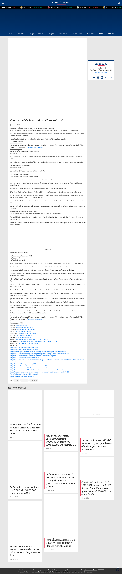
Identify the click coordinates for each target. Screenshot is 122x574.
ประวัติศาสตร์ (90, 34)
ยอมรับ (101, 571)
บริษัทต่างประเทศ (77, 34)
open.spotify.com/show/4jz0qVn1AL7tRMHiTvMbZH (32, 339)
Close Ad (48, 249)
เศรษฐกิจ (51, 34)
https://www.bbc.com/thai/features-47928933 (24, 358)
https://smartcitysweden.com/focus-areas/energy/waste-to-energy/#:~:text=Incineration (38, 352)
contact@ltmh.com (101, 72)
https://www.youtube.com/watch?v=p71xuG (24, 347)
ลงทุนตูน (31, 34)
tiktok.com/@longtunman (23, 337)
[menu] (3, 3)
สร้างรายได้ (34, 380)
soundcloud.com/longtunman (28, 343)
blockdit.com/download (35, 147)
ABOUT (101, 34)
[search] (119, 3)
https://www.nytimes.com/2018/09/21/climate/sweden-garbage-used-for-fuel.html (36, 370)
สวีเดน (16, 380)
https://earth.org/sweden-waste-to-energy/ (24, 350)
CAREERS (111, 34)
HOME (10, 34)
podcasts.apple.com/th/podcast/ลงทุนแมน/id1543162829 (39, 341)
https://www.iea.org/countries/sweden (22, 376)
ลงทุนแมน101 (20, 34)
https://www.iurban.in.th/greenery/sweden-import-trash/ (28, 366)
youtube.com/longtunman (25, 335)
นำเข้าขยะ (24, 380)
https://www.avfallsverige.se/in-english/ (23, 364)
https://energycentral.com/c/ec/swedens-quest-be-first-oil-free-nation (32, 368)
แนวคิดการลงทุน (63, 34)
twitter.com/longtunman (23, 331)
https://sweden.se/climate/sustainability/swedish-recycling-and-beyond (33, 356)
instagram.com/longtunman (27, 333)
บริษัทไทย (41, 34)
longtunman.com (21, 325)
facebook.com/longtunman (25, 329)
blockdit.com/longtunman (24, 327)
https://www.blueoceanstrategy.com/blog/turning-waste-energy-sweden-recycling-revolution (39, 354)
